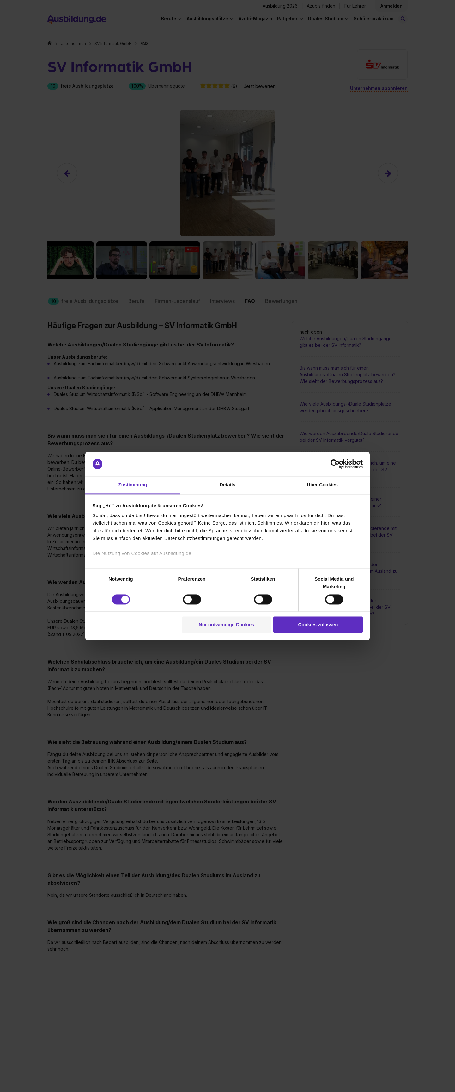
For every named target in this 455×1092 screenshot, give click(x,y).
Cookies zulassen (318, 624)
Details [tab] (227, 485)
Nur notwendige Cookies (226, 624)
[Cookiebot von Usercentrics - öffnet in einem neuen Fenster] (335, 464)
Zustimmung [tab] (132, 485)
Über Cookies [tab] (322, 485)
